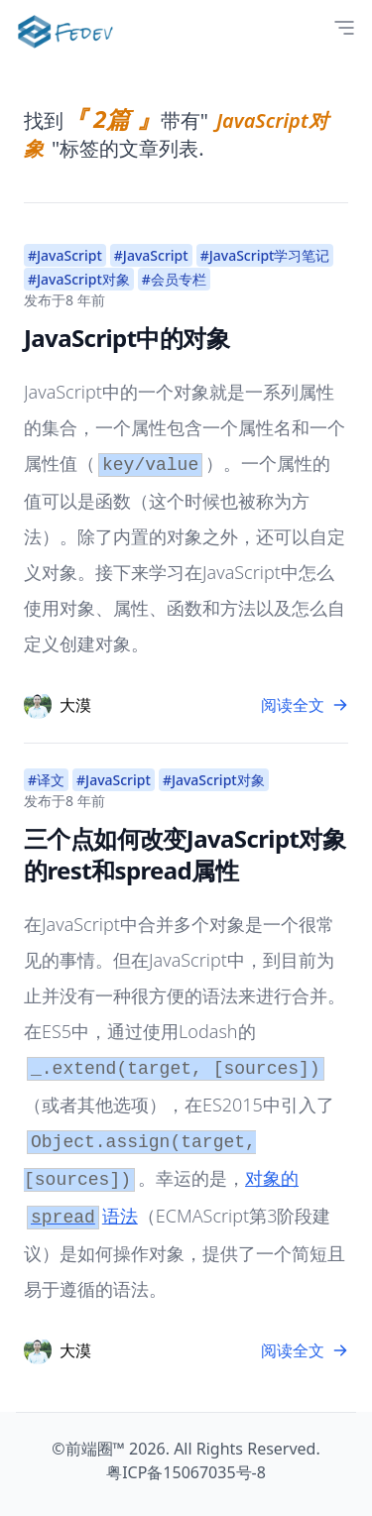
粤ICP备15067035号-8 (186, 1472)
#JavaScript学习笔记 (265, 255)
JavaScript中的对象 (126, 337)
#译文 (46, 779)
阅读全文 (304, 705)
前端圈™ (95, 1448)
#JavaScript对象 (79, 279)
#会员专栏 (174, 279)
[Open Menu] (344, 28)
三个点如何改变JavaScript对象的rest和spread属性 (184, 854)
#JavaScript (65, 255)
